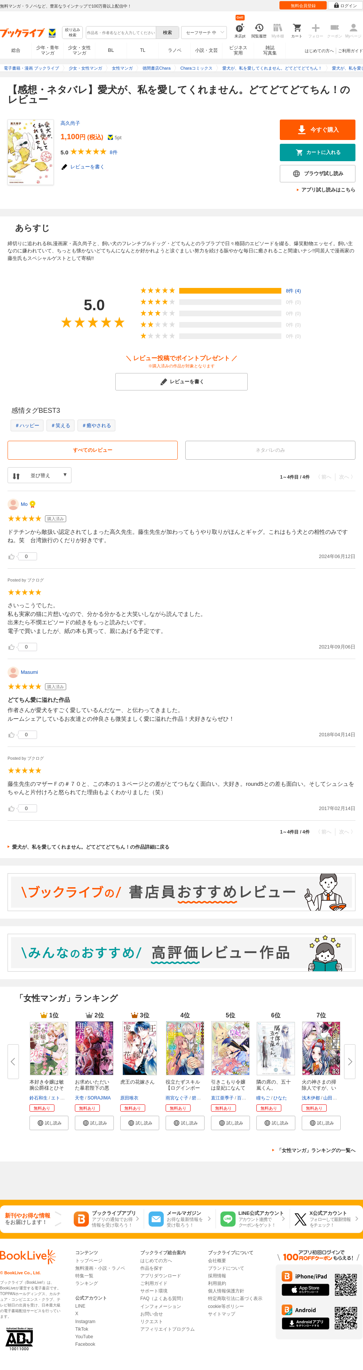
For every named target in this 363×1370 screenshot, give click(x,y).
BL (111, 50)
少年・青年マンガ (47, 50)
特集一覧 (84, 1275)
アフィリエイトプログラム (167, 1329)
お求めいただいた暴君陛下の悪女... (92, 1088)
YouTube (84, 1336)
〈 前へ (323, 477)
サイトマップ (221, 1314)
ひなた (280, 1098)
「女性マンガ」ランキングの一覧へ (316, 1150)
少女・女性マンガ (79, 50)
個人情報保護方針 (226, 1291)
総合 (15, 50)
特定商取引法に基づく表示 (235, 1298)
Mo (24, 504)
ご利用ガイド (350, 50)
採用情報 (217, 1275)
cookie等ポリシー (226, 1306)
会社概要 (217, 1260)
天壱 (79, 1098)
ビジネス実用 (238, 50)
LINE (80, 1306)
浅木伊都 (311, 1098)
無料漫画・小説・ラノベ (100, 1268)
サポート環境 (154, 1291)
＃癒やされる (96, 425)
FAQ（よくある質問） (163, 1298)
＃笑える (60, 425)
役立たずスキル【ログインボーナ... (183, 1088)
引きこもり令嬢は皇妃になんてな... (228, 1088)
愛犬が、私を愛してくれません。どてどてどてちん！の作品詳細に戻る (90, 847)
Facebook (85, 1344)
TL (142, 50)
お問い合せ (151, 1314)
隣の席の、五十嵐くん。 (273, 1085)
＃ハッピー (27, 425)
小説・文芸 (206, 50)
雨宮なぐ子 (177, 1098)
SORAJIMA (98, 1098)
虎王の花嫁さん (137, 1082)
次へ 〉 (347, 477)
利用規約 (217, 1283)
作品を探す (151, 1268)
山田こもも (334, 1098)
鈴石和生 (38, 1098)
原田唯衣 (129, 1098)
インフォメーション (160, 1306)
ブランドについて (226, 1268)
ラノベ (175, 50)
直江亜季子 (222, 1098)
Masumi (29, 672)
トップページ (88, 1260)
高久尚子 (70, 123)
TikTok (81, 1329)
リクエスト (151, 1321)
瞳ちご (263, 1098)
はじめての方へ (319, 50)
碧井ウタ (201, 1098)
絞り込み (72, 33)
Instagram (85, 1321)
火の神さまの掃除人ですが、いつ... (319, 1088)
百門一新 (246, 1098)
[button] (48, 1123)
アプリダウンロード (160, 1275)
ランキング (86, 1283)
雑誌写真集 (270, 50)
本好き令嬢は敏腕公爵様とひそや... (46, 1088)
